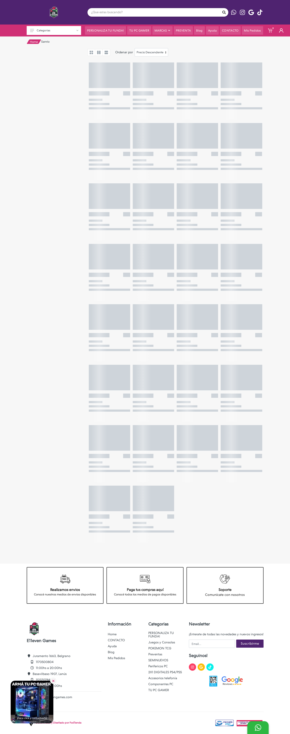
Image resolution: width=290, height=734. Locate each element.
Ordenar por (124, 52)
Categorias (54, 30)
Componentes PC (160, 684)
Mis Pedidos (116, 658)
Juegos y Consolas (161, 642)
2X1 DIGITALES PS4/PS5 (165, 672)
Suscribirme (250, 643)
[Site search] (153, 12)
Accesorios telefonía (162, 678)
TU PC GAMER (158, 690)
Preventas (155, 654)
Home (34, 41)
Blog (111, 652)
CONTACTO (116, 640)
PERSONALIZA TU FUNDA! (161, 634)
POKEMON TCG (159, 648)
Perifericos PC (158, 666)
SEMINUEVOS (158, 660)
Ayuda (112, 646)
